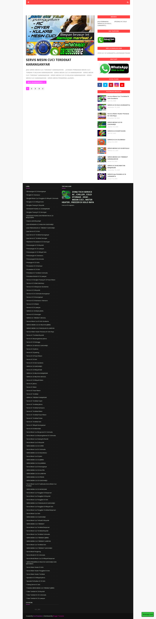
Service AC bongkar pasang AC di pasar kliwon (41, 280)
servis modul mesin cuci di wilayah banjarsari (41, 558)
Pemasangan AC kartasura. (35, 256)
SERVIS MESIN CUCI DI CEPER (35, 446)
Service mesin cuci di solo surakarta (38, 321)
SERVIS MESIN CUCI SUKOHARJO (36, 517)
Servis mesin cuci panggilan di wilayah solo (40, 507)
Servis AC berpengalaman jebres (37, 339)
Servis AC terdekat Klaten (34, 411)
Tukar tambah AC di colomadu (36, 595)
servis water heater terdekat (36, 574)
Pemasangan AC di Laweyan (35, 249)
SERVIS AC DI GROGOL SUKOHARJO (37, 345)
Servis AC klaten (32, 387)
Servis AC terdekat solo (34, 422)
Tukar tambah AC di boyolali (36, 591)
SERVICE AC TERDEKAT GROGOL (36, 318)
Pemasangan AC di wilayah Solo (36, 252)
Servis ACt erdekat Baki (34, 429)
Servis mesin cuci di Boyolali (35, 442)
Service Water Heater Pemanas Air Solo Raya (118, 115)
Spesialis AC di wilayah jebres (36, 578)
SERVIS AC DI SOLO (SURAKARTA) (118, 105)
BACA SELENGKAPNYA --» (36, 82)
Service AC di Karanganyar (35, 297)
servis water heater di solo (35, 567)
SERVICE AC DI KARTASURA (116, 131)
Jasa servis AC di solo (33, 231)
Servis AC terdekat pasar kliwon (36, 415)
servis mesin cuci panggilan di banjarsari (39, 493)
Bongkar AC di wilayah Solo (35, 202)
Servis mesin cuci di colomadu (36, 449)
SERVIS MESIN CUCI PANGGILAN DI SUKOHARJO (41, 503)
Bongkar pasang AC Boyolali (35, 205)
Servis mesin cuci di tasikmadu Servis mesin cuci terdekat (41, 485)
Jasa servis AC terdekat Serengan (37, 238)
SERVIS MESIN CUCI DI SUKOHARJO (114, 123)
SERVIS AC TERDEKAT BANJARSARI (37, 397)
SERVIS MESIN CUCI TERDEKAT (35, 524)
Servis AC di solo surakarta (35, 363)
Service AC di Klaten (33, 304)
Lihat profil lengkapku (68, 205)
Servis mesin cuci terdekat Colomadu (38, 534)
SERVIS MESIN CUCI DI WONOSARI (37, 489)
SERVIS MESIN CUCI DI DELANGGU (37, 453)
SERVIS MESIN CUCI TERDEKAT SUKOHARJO (39, 548)
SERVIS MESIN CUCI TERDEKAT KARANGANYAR (48, 62)
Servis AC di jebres (32, 349)
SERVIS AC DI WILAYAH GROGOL (36, 377)
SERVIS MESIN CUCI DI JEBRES (35, 460)
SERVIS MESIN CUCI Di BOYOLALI (118, 148)
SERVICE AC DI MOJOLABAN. (35, 311)
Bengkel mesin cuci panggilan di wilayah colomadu (42, 198)
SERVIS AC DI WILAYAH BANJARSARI (37, 373)
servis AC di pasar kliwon (34, 356)
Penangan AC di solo (33, 262)
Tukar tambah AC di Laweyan (36, 598)
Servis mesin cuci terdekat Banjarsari (38, 527)
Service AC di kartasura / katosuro (37, 300)
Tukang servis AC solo (33, 584)
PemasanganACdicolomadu (35, 259)
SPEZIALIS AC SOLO (120, 21)
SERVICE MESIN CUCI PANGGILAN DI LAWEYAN (40, 328)
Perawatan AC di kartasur (34, 266)
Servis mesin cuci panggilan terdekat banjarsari (41, 510)
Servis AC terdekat (32, 394)
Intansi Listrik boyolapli (34, 221)
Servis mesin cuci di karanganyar (37, 467)
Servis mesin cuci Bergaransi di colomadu (40, 432)
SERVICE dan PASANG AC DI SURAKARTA (116, 175)
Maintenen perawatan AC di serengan (38, 242)
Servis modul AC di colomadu (36, 555)
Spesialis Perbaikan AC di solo (36, 581)
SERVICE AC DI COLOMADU (116, 140)
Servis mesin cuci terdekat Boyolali (37, 531)
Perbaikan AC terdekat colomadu (37, 273)
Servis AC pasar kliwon (34, 390)
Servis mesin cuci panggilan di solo (37, 500)
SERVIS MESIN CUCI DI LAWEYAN (36, 474)
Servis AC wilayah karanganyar (36, 425)
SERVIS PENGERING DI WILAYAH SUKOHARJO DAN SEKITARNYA (41, 563)
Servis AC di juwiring (33, 352)
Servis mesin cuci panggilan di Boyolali (38, 496)
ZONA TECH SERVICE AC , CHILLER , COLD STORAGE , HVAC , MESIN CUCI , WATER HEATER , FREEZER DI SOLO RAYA (78, 197)
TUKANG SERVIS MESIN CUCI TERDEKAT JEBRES (40, 588)
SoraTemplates (37, 616)
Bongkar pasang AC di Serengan (36, 212)
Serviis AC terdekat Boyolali (35, 335)
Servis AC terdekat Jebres (34, 404)
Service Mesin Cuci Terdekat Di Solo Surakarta (118, 97)
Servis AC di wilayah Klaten (35, 380)
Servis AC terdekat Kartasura (36, 408)
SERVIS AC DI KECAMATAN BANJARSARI (116, 167)
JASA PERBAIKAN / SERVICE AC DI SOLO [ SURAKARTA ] (104, 23)
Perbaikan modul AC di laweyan (36, 276)
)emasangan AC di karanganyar (36, 191)
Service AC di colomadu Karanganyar (38, 294)
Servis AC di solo (32, 359)
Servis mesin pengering (34, 551)
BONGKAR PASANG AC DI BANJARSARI (38, 209)
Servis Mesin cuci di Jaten (34, 456)
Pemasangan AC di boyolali (35, 245)
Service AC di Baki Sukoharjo (35, 283)
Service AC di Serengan (34, 314)
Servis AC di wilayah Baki (34, 370)
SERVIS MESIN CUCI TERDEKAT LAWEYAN (39, 541)
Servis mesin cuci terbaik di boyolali (38, 520)
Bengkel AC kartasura (33, 195)
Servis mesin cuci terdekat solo (36, 545)
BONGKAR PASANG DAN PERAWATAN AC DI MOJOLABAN (39, 216)
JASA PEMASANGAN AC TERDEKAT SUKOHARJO (41, 228)
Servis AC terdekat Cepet (34, 401)
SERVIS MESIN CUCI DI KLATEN (36, 470)
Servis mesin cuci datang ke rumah (37, 439)
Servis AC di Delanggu (33, 342)
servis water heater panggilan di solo (38, 571)
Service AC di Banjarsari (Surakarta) (37, 287)
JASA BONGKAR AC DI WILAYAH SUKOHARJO (40, 224)
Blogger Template (58, 616)
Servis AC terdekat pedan (34, 418)
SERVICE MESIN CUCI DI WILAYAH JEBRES (39, 325)
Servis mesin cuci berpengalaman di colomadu (41, 435)
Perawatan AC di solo (33, 269)
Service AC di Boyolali (33, 290)
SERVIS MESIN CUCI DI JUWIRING (36, 463)
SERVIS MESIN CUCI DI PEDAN (35, 477)
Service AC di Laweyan (33, 307)
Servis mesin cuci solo (33, 513)
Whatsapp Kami (147, 614)
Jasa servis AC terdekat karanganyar (38, 235)
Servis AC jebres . (32, 384)
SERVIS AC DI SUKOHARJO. (34, 366)
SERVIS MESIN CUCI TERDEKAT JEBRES (38, 538)
